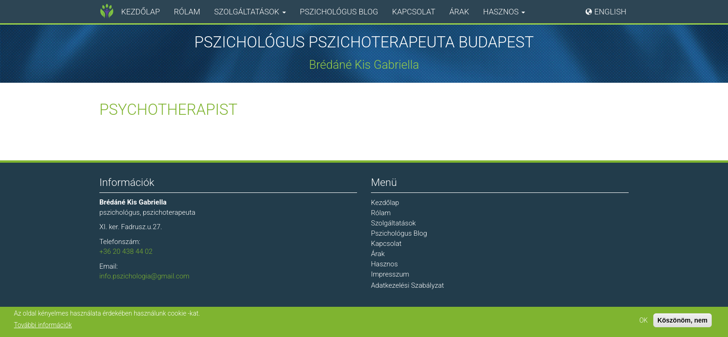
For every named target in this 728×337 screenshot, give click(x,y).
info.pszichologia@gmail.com (144, 276)
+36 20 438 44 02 (126, 251)
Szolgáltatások (250, 11)
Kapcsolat (413, 11)
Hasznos (504, 11)
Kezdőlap (140, 11)
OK (643, 320)
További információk (43, 325)
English (610, 11)
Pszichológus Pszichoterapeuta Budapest (363, 42)
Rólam (187, 11)
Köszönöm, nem (682, 320)
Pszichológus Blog (339, 11)
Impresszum (390, 274)
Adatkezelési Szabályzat (407, 285)
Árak (459, 11)
